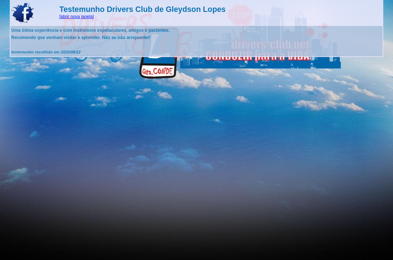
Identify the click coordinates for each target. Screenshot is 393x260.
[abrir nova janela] (77, 16)
